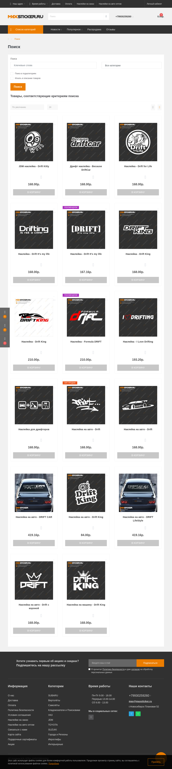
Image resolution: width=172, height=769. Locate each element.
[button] (17, 4)
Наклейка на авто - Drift (86, 429)
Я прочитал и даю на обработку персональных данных (122, 671)
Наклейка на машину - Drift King (86, 604)
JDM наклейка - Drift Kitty (34, 166)
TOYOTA (53, 724)
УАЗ (50, 715)
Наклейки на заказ (85, 4)
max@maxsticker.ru (140, 701)
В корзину (34, 192)
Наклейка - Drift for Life (138, 166)
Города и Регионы (58, 734)
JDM (50, 720)
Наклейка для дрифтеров (33, 429)
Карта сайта (14, 734)
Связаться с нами (17, 729)
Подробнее (54, 763)
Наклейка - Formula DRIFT (86, 341)
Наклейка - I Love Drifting (138, 341)
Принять (156, 762)
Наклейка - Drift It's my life (34, 254)
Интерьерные (55, 744)
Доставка (56, 4)
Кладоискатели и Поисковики (64, 710)
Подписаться (150, 663)
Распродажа (94, 29)
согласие (135, 669)
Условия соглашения (19, 715)
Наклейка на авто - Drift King (86, 517)
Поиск (13, 58)
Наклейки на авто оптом (110, 4)
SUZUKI (52, 729)
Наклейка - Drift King (138, 254)
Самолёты (54, 705)
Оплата (68, 4)
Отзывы (110, 29)
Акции (11, 744)
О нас (11, 695)
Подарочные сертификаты (22, 739)
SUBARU (53, 695)
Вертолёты (54, 700)
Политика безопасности (113, 669)
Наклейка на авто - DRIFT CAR (34, 517)
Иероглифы (54, 739)
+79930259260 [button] (140, 695)
